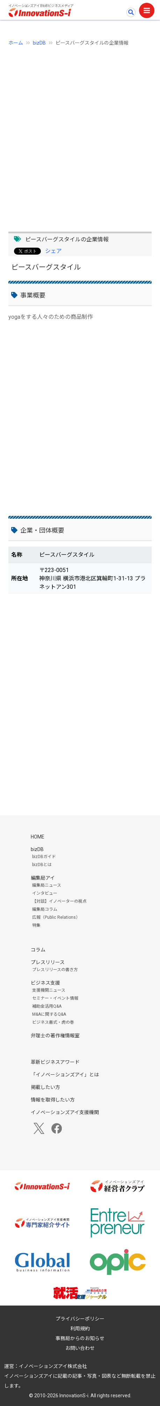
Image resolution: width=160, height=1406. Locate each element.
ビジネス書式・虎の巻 (53, 1022)
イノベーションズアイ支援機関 (65, 1112)
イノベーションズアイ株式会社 (53, 1366)
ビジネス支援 (45, 983)
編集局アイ (43, 878)
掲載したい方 (45, 1087)
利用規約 (80, 1328)
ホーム (15, 43)
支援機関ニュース (48, 990)
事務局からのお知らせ (80, 1338)
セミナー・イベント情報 (55, 998)
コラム (38, 950)
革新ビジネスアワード (55, 1062)
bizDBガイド (44, 856)
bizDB (39, 43)
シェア (53, 251)
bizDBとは (42, 864)
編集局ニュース (46, 885)
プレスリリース (48, 962)
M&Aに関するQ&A (49, 1014)
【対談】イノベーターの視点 (59, 901)
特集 (36, 925)
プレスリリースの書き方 (55, 969)
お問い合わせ (80, 1348)
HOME (37, 837)
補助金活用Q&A (46, 1006)
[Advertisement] (80, 135)
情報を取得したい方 (53, 1100)
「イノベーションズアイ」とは (65, 1074)
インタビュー (44, 893)
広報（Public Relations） (56, 917)
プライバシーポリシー (80, 1319)
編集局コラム (44, 909)
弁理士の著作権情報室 (55, 1035)
